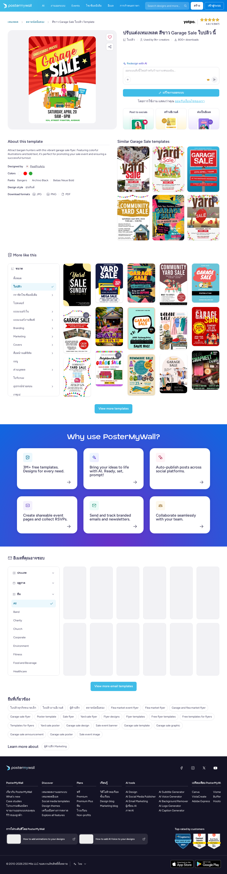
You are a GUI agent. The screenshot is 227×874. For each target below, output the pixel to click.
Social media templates (56, 801)
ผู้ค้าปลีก (75, 707)
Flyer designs (112, 716)
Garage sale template (137, 725)
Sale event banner (107, 725)
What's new (13, 796)
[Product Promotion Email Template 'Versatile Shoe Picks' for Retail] (74, 649)
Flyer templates (135, 716)
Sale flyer (68, 716)
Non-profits (84, 815)
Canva (195, 792)
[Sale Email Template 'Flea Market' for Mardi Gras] (74, 593)
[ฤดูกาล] (53, 583)
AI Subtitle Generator (171, 792)
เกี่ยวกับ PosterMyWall (19, 792)
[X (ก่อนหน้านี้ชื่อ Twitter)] (204, 768)
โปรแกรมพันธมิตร (17, 806)
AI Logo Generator (170, 806)
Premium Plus (85, 801)
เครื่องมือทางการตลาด (55, 810)
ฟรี (78, 792)
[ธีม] (53, 594)
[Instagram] (193, 768)
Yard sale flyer (89, 716)
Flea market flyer (155, 707)
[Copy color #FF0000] (25, 173)
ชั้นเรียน (105, 796)
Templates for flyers (22, 725)
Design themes (51, 806)
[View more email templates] (114, 686)
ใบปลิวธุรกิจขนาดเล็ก (23, 707)
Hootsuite (219, 801)
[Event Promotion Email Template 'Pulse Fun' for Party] (154, 649)
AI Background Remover (173, 801)
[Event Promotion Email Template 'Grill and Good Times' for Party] (208, 649)
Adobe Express (201, 801)
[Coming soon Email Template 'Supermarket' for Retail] (128, 593)
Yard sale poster (50, 725)
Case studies (14, 801)
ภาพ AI (130, 810)
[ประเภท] (53, 573)
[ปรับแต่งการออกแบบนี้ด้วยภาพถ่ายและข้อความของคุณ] (62, 79)
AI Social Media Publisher (141, 796)
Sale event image (89, 734)
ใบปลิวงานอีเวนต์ (53, 707)
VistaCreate (199, 796)
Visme (217, 792)
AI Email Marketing (137, 801)
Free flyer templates (163, 716)
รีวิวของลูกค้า (14, 815)
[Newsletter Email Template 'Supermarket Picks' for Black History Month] (181, 593)
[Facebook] (181, 768)
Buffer (217, 796)
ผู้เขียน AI (131, 806)
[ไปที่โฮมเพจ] (16, 6)
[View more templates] (113, 408)
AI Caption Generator (171, 810)
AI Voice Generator (170, 796)
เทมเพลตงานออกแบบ (54, 792)
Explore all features (53, 815)
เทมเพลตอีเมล (50, 796)
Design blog (107, 801)
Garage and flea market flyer (189, 707)
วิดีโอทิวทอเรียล (109, 792)
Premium (82, 796)
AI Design (131, 792)
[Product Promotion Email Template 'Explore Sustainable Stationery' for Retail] (101, 649)
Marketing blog (109, 806)
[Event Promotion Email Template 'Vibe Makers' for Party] (181, 649)
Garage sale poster (61, 734)
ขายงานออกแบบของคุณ (20, 810)
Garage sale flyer (20, 716)
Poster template (46, 716)
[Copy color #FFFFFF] (20, 173)
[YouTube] (215, 768)
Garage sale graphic (168, 725)
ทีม (78, 806)
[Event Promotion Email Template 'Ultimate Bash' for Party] (154, 593)
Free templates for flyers (197, 716)
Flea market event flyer (125, 707)
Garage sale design (77, 725)
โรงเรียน (82, 810)
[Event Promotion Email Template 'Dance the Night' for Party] (128, 649)
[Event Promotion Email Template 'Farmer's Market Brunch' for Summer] (101, 593)
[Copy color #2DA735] (31, 173)
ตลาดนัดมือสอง (95, 707)
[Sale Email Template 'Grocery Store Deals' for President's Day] (208, 593)
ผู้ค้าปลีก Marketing (55, 746)
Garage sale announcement (27, 734)
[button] (110, 37)
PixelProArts (37, 166)
